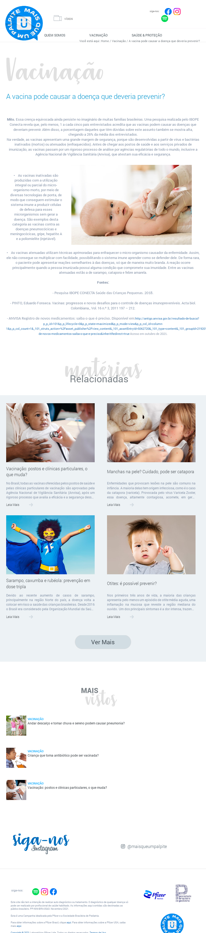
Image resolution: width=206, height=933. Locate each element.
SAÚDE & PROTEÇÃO (147, 35)
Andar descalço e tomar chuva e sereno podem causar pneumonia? (76, 723)
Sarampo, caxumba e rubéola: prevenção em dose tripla (48, 583)
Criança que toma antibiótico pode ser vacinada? (63, 755)
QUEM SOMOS (54, 35)
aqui (69, 922)
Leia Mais (12, 504)
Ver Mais (103, 642)
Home (105, 41)
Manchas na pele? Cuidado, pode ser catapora (150, 471)
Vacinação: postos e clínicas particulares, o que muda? (46, 471)
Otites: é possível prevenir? (132, 583)
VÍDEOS (68, 18)
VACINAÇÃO (98, 35)
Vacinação (119, 41)
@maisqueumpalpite (147, 846)
